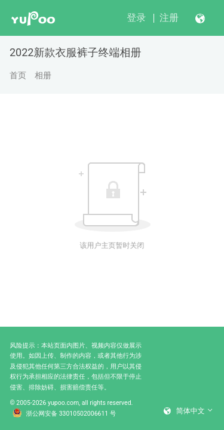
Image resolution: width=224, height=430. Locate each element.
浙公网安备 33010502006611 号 (64, 413)
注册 (169, 17)
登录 (136, 17)
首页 (18, 75)
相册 (43, 75)
